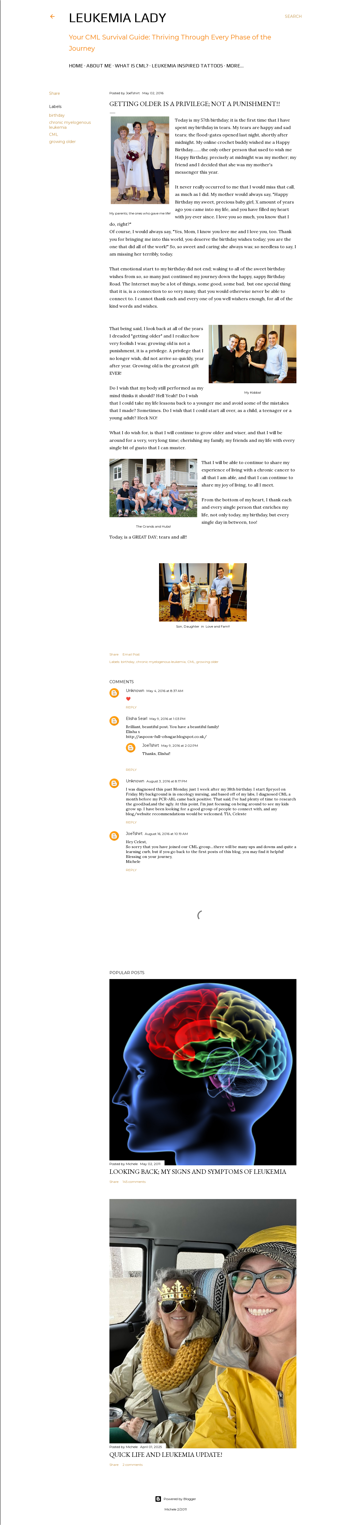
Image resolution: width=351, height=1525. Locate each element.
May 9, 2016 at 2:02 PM (179, 745)
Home (76, 65)
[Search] (293, 16)
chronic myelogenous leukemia (161, 662)
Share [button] (54, 93)
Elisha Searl (136, 718)
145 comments (134, 1182)
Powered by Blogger (175, 1499)
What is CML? (131, 65)
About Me (99, 65)
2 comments (133, 1465)
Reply (131, 707)
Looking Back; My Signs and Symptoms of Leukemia (197, 1171)
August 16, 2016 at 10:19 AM (166, 834)
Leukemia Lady (117, 17)
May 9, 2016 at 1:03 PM (167, 719)
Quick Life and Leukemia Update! (165, 1454)
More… (235, 65)
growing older (62, 141)
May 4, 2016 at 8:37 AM (164, 691)
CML (53, 134)
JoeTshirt (150, 745)
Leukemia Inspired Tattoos (187, 65)
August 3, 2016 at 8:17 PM (166, 781)
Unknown (135, 690)
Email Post (131, 654)
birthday (57, 115)
